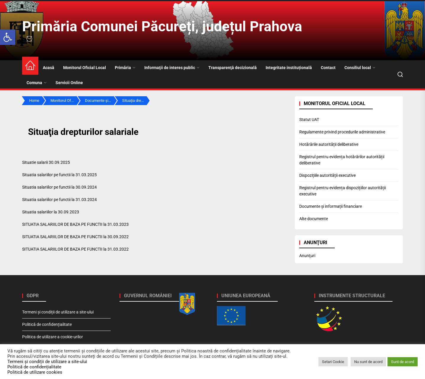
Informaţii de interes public (172, 67)
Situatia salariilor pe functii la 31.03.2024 (59, 199)
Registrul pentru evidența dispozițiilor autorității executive (342, 190)
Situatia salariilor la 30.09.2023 (50, 212)
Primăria (125, 67)
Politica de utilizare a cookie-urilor (52, 336)
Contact (328, 67)
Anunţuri (307, 255)
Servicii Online (69, 82)
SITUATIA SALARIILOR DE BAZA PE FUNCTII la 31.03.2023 (75, 224)
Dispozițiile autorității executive (327, 175)
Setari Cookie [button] (333, 362)
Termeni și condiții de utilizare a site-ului (58, 312)
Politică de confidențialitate (47, 324)
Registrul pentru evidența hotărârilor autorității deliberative (341, 159)
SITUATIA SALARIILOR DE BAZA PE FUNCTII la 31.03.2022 (75, 249)
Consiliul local (359, 67)
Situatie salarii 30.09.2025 (46, 162)
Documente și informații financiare (330, 206)
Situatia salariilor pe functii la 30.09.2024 (59, 187)
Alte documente (313, 218)
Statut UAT (309, 119)
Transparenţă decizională (232, 67)
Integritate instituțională (289, 67)
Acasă (48, 67)
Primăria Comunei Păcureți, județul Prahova (162, 26)
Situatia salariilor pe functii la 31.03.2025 (59, 174)
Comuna (37, 82)
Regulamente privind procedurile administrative (342, 132)
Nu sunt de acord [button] (368, 362)
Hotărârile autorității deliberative (328, 144)
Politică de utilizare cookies (34, 372)
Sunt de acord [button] (402, 362)
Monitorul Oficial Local (84, 67)
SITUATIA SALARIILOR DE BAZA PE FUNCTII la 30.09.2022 (75, 236)
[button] (7, 37)
